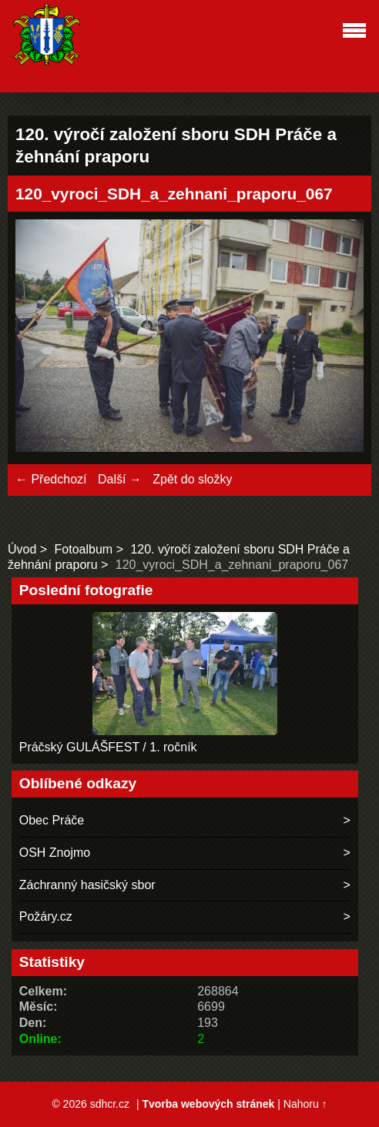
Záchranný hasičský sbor (87, 884)
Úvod (22, 549)
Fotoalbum (84, 549)
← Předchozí (50, 479)
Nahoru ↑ (305, 1104)
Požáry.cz (45, 916)
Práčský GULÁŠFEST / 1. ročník (108, 747)
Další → (120, 479)
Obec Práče (51, 820)
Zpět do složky (192, 479)
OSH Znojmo (54, 852)
